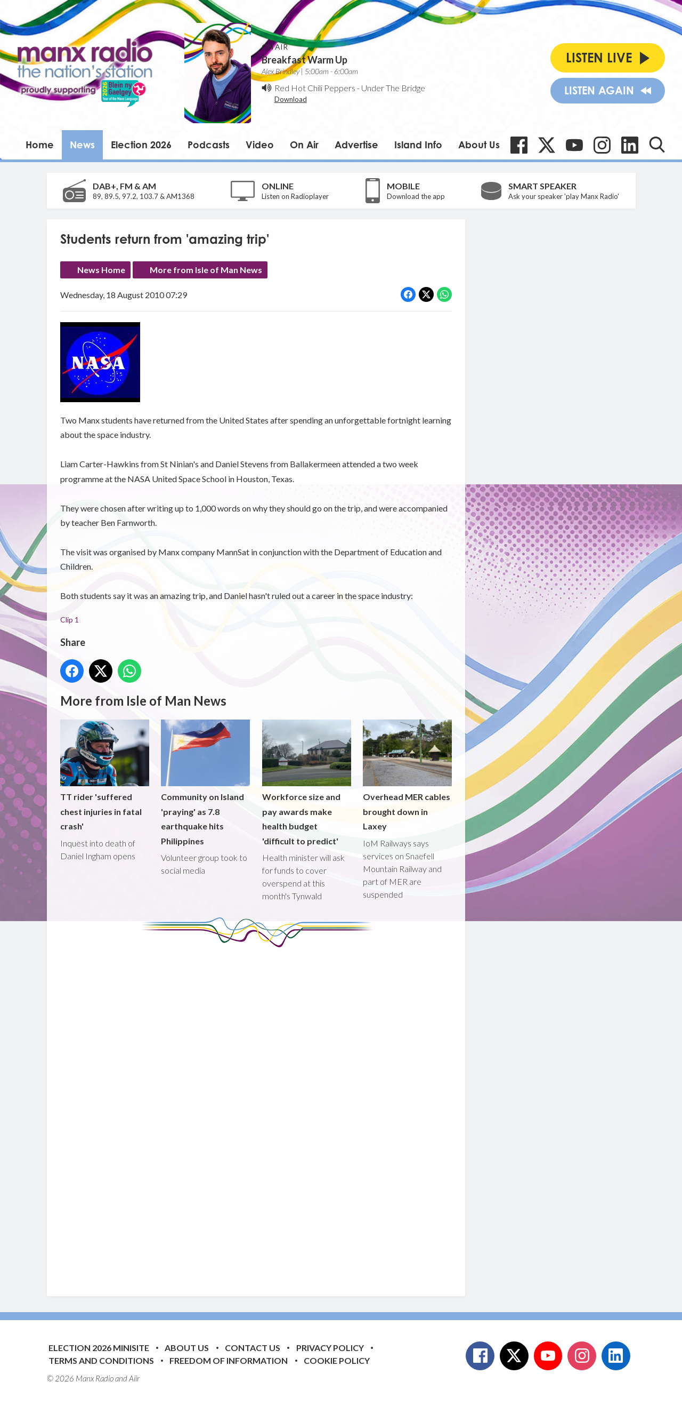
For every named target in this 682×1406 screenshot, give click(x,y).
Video (260, 144)
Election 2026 (141, 144)
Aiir (134, 1378)
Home (40, 144)
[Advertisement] (260, 1114)
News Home (101, 270)
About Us (479, 144)
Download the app (416, 196)
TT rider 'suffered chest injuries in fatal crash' (104, 775)
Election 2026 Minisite (98, 1348)
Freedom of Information (228, 1360)
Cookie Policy (337, 1360)
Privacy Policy (330, 1348)
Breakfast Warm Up (304, 60)
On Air (304, 144)
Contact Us (252, 1348)
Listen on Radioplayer (295, 196)
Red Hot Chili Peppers (314, 88)
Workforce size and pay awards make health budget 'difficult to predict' (306, 783)
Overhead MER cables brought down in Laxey (406, 775)
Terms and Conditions (101, 1360)
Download (290, 99)
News (82, 144)
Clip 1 (69, 620)
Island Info (418, 144)
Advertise (356, 144)
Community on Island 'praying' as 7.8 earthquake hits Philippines (205, 783)
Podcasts (209, 144)
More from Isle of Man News (206, 270)
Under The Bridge (393, 88)
